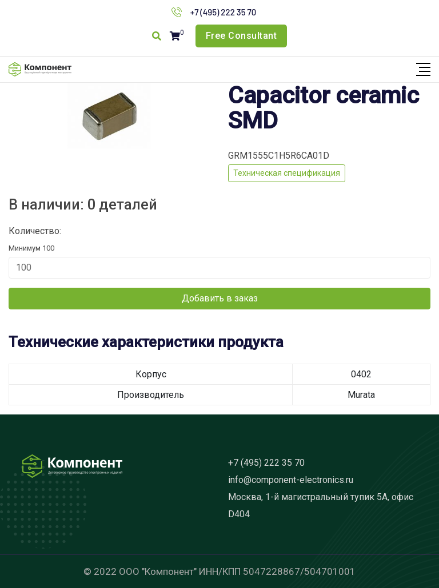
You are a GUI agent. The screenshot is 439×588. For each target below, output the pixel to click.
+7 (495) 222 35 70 (223, 12)
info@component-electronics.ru (290, 479)
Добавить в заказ (220, 298)
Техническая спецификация (286, 173)
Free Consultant (241, 35)
